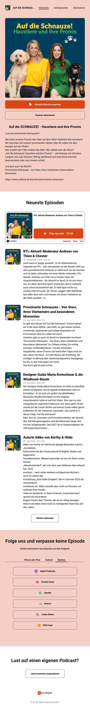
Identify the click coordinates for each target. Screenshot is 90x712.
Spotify (47, 593)
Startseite (44, 7)
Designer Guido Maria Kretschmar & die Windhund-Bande (53, 377)
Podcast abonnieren (45, 115)
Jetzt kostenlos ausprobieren (45, 674)
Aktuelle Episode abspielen (45, 104)
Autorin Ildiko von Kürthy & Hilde (48, 437)
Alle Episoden (61, 7)
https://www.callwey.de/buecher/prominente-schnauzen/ (34, 179)
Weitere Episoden (45, 518)
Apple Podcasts (48, 571)
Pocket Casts (48, 582)
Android (48, 560)
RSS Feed (48, 625)
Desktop (61, 560)
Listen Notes (47, 614)
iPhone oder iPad (32, 560)
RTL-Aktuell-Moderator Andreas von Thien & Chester (50, 253)
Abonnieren (79, 7)
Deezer (47, 604)
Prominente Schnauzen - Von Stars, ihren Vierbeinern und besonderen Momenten (50, 311)
